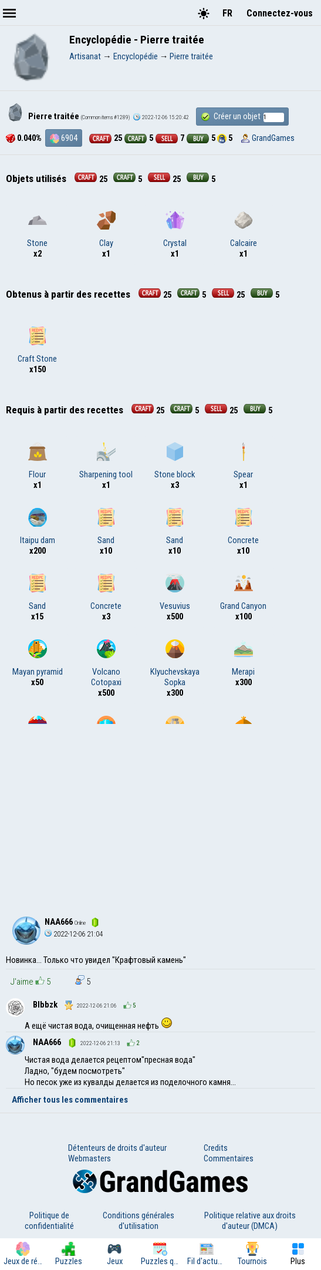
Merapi (243, 658)
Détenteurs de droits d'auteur (117, 1148)
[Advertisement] (160, 812)
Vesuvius (175, 592)
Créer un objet (242, 116)
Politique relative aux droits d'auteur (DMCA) (250, 1220)
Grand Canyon (243, 592)
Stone (37, 229)
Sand (106, 526)
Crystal (175, 229)
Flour (37, 461)
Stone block (174, 461)
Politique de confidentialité (49, 1220)
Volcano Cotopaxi (106, 663)
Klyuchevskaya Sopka (175, 663)
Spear (243, 461)
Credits (216, 1148)
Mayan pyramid (37, 658)
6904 (63, 138)
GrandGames (273, 138)
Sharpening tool (106, 461)
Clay (106, 229)
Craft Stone (37, 345)
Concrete (243, 526)
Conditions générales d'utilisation (138, 1220)
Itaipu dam (37, 526)
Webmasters (89, 1158)
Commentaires (229, 1158)
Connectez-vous (279, 13)
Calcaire (243, 229)
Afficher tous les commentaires (70, 1099)
